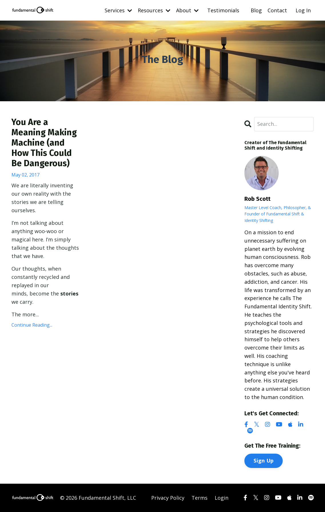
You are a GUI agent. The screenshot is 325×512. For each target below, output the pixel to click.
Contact (277, 10)
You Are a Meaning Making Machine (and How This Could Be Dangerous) (44, 142)
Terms (200, 497)
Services (118, 10)
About (187, 10)
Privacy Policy (167, 497)
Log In (303, 10)
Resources (154, 10)
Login (221, 497)
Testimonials (223, 10)
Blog (256, 10)
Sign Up (264, 460)
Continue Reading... (31, 325)
